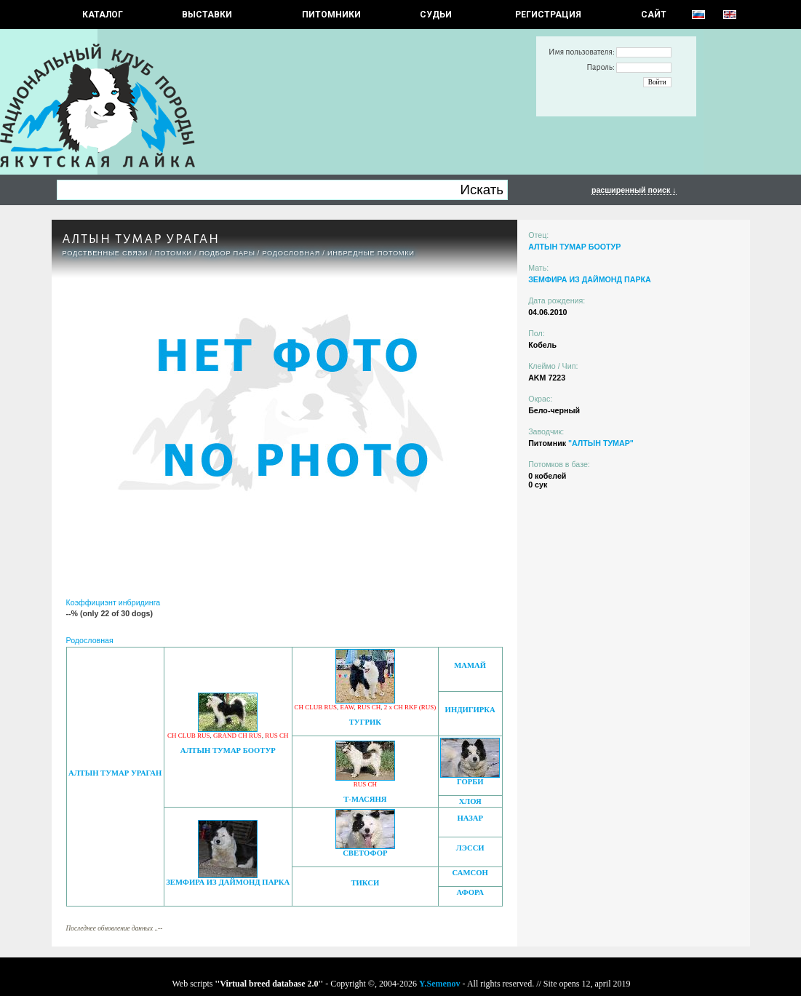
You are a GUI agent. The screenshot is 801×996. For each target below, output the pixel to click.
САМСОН (470, 873)
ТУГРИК (365, 722)
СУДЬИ (436, 14)
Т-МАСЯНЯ (364, 799)
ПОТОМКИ (173, 253)
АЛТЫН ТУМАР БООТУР (228, 750)
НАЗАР (470, 818)
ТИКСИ (365, 883)
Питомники (331, 14)
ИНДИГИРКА (470, 710)
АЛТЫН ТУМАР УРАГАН (115, 773)
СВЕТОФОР (365, 853)
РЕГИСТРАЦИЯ (548, 14)
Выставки (207, 14)
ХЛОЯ (470, 801)
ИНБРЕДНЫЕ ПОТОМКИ (371, 253)
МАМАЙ (470, 665)
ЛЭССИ (470, 848)
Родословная (291, 253)
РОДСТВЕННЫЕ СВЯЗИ (105, 253)
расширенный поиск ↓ (634, 190)
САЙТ (653, 14)
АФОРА (469, 892)
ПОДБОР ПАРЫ (227, 253)
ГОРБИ (470, 782)
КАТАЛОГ (102, 14)
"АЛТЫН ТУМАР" (601, 443)
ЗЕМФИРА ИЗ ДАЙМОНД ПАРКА (228, 882)
